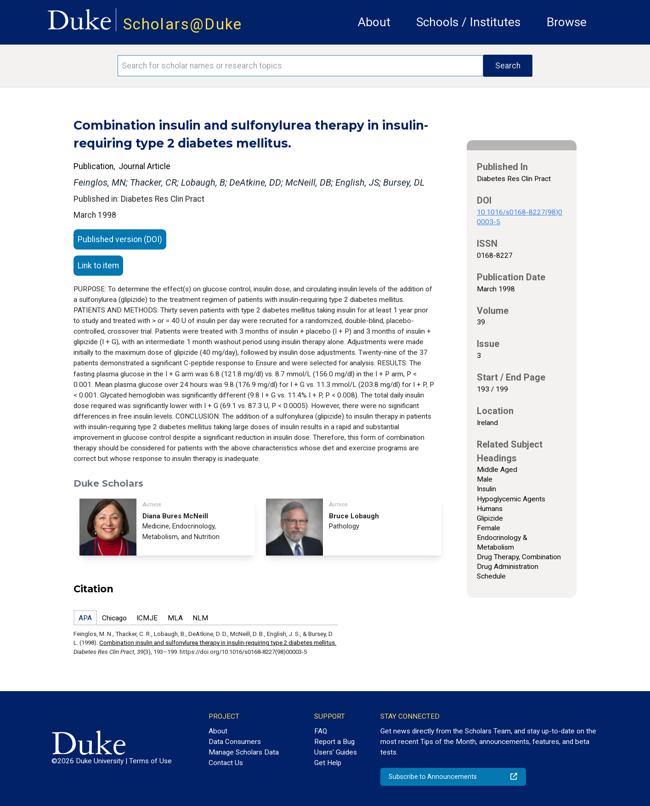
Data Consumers (235, 742)
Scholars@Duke (183, 24)
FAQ (320, 731)
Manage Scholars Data (244, 752)
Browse (567, 22)
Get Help (327, 763)
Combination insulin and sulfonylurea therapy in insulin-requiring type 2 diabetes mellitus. (217, 642)
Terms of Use (150, 761)
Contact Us (226, 763)
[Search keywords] (300, 65)
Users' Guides (335, 752)
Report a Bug (334, 742)
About (374, 22)
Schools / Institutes (468, 22)
